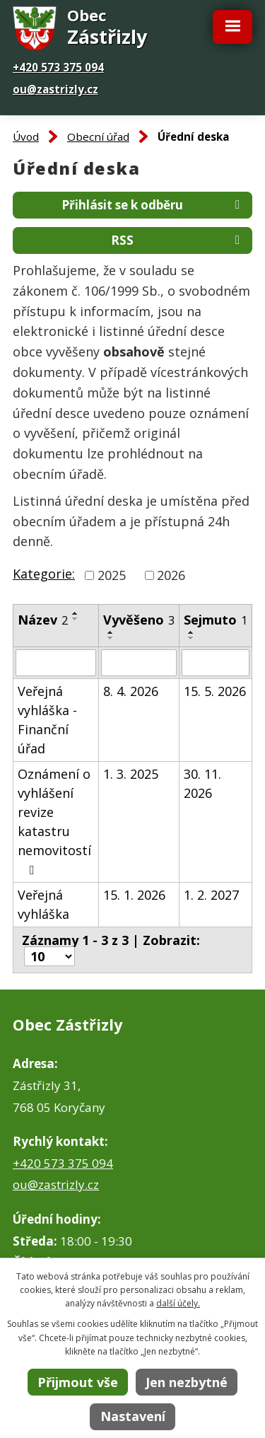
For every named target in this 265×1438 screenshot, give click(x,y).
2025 (112, 575)
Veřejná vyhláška (43, 904)
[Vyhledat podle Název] (56, 662)
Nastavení (132, 1416)
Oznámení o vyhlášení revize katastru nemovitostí (54, 820)
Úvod (26, 136)
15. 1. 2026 (134, 894)
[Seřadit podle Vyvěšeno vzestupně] (111, 632)
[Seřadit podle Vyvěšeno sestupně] (111, 638)
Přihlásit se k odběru (153, 205)
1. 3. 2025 (130, 773)
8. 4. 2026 (130, 691)
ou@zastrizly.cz (55, 89)
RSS (178, 240)
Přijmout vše (77, 1382)
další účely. (178, 1303)
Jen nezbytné (187, 1382)
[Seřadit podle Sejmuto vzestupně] (191, 632)
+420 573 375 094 (58, 67)
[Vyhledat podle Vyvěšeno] (139, 662)
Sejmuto (215, 619)
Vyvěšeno (139, 619)
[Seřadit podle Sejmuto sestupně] (191, 638)
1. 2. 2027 (211, 894)
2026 (171, 575)
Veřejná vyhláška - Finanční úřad (47, 720)
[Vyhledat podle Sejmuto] (215, 662)
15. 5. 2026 (215, 691)
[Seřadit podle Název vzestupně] (75, 613)
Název (43, 619)
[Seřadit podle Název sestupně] (75, 619)
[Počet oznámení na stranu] (49, 956)
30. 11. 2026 (202, 783)
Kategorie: (44, 573)
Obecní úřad (98, 136)
